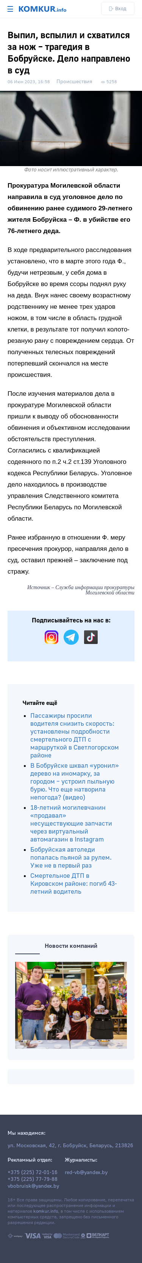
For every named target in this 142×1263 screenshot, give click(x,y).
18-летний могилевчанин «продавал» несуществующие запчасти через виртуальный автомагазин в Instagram (71, 823)
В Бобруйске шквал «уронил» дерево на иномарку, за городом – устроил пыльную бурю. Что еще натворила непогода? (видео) (74, 781)
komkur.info (45, 1211)
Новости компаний (71, 946)
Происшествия (74, 81)
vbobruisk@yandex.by (33, 1186)
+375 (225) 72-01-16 (33, 1172)
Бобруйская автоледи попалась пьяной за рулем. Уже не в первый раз (71, 857)
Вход (117, 8)
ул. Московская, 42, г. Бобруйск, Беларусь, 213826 (70, 1145)
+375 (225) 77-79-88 (33, 1179)
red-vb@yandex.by (86, 1172)
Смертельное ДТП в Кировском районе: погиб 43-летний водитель (73, 884)
